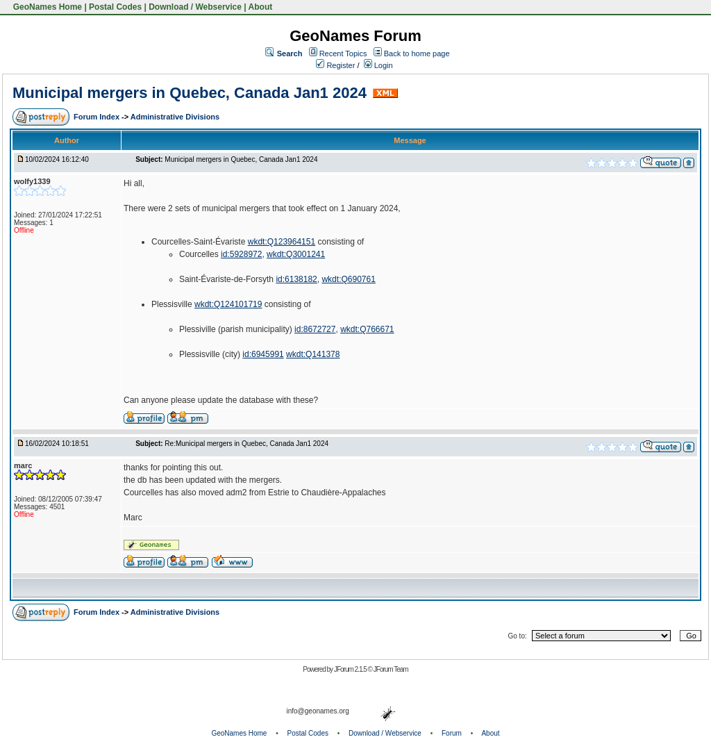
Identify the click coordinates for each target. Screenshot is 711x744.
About (261, 7)
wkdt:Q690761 (348, 279)
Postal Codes (115, 7)
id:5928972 (241, 254)
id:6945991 (262, 354)
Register (335, 65)
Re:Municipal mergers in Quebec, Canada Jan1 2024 (246, 443)
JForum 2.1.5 (351, 669)
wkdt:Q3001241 (296, 254)
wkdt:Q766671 (367, 329)
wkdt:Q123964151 (281, 242)
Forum (452, 733)
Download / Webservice (195, 7)
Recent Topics (343, 53)
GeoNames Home (46, 7)
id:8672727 (314, 329)
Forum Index (98, 117)
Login (378, 65)
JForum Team (391, 669)
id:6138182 (296, 279)
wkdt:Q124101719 (228, 304)
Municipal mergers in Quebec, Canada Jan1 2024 (189, 92)
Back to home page (417, 53)
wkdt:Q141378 (313, 354)
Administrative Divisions (175, 117)
